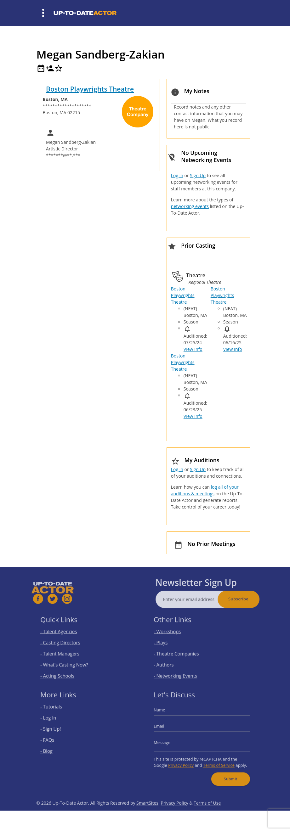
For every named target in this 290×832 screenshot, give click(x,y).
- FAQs (54, 739)
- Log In (54, 721)
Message (168, 741)
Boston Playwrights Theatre (90, 89)
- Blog (53, 749)
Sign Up (198, 175)
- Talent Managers (64, 652)
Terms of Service (216, 760)
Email (165, 728)
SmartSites (147, 815)
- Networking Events (179, 671)
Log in (177, 175)
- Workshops (172, 634)
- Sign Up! (56, 730)
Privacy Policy (184, 760)
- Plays (167, 643)
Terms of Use (207, 815)
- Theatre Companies (180, 652)
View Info (193, 349)
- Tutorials (57, 711)
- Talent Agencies (63, 634)
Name (166, 714)
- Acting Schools (62, 671)
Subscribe (250, 599)
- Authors (169, 662)
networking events (190, 206)
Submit (225, 772)
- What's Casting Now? (68, 662)
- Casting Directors (64, 643)
